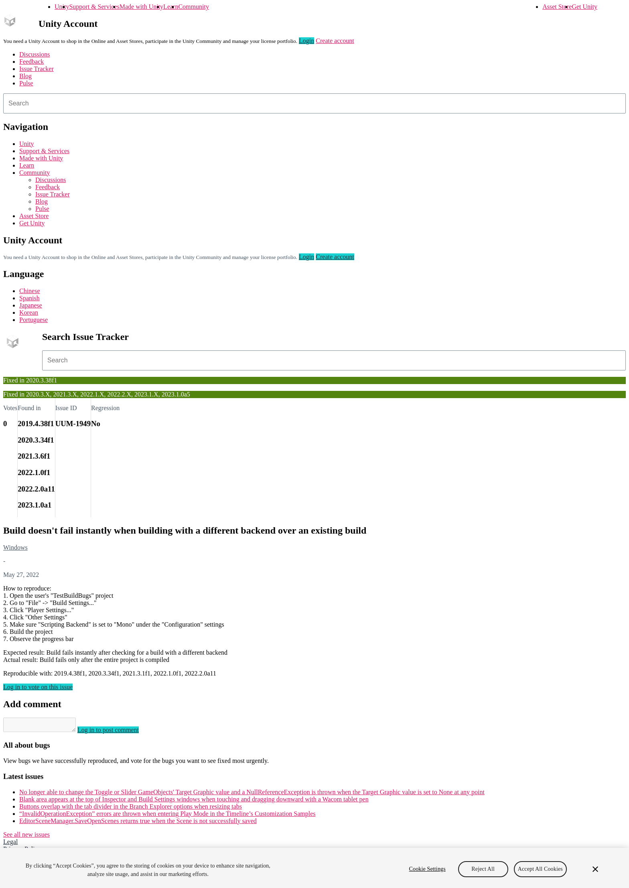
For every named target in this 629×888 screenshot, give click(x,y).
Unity (62, 6)
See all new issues (26, 836)
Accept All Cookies (540, 869)
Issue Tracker (36, 68)
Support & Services (94, 6)
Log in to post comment (116, 732)
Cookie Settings (427, 869)
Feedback (31, 61)
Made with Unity (141, 6)
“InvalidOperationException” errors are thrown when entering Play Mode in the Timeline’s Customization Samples (167, 816)
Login (306, 40)
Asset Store (557, 6)
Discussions (34, 54)
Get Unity (584, 6)
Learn (170, 6)
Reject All (483, 869)
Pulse (26, 83)
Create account (335, 40)
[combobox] (314, 103)
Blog (25, 76)
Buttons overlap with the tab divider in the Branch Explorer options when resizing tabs (130, 808)
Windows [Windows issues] (15, 547)
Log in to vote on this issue (38, 687)
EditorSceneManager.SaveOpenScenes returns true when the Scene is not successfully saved (138, 823)
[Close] (595, 869)
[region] (314, 868)
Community (193, 6)
